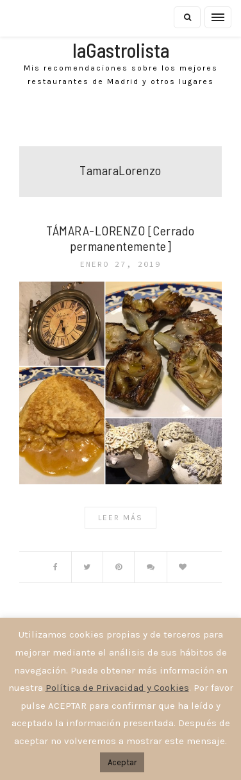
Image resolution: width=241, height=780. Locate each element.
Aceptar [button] (122, 762)
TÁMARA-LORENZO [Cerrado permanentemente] (120, 238)
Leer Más (120, 517)
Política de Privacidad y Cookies (117, 687)
